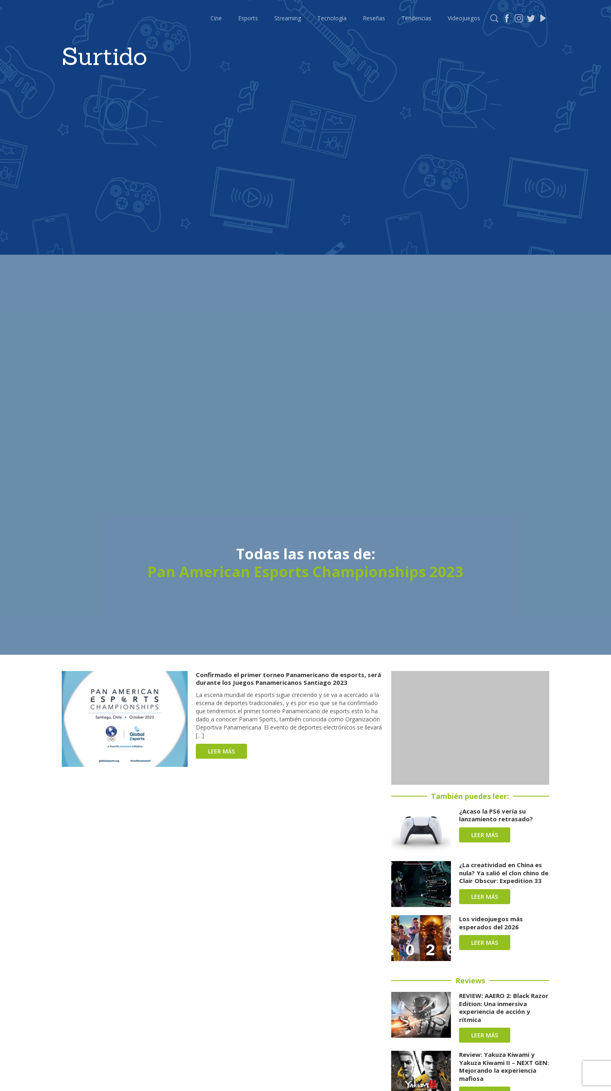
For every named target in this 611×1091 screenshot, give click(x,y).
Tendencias (416, 18)
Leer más (221, 751)
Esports (248, 18)
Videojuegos (464, 18)
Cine (216, 18)
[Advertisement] (470, 728)
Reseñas (374, 18)
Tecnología (332, 18)
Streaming (287, 18)
